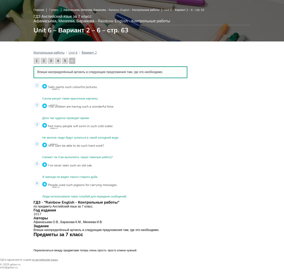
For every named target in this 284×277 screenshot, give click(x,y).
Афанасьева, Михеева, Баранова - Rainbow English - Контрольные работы (112, 10)
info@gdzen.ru (9, 267)
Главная (39, 10)
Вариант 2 (89, 53)
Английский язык (47, 242)
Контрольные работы (49, 53)
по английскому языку (45, 260)
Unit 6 (73, 53)
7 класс (53, 10)
